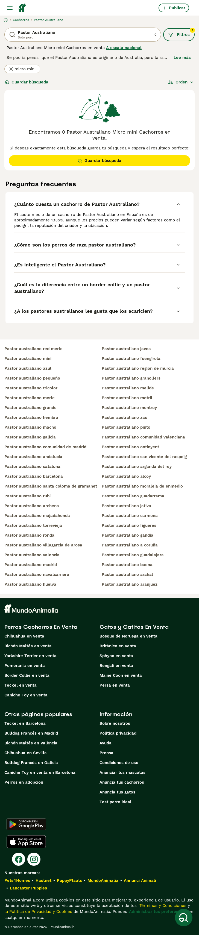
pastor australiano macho (30, 427)
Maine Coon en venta (120, 675)
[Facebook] (18, 859)
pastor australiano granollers (131, 378)
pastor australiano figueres (129, 525)
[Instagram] (33, 859)
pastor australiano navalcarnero (36, 574)
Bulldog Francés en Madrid (31, 733)
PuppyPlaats (69, 880)
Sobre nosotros (114, 723)
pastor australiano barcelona (33, 476)
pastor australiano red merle (33, 348)
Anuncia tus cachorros (121, 782)
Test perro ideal (115, 801)
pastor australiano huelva (30, 584)
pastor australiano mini (27, 358)
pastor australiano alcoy (126, 476)
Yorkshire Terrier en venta (30, 655)
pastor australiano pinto (126, 427)
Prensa (106, 752)
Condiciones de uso (118, 762)
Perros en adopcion (23, 782)
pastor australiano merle (29, 397)
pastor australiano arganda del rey (137, 466)
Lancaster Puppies (28, 888)
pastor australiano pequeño (32, 378)
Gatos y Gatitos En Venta (134, 627)
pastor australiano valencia (32, 554)
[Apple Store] (26, 841)
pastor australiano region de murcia (138, 368)
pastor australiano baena (127, 564)
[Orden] (181, 82)
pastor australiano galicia (30, 437)
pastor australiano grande (30, 407)
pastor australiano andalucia (33, 456)
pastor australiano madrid (30, 564)
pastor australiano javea (126, 348)
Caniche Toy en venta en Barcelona (39, 772)
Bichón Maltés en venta (28, 646)
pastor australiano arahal (127, 574)
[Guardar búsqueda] (183, 917)
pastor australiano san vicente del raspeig (144, 456)
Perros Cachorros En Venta (40, 627)
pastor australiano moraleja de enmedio (142, 486)
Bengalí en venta (116, 665)
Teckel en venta (20, 685)
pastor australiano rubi (27, 496)
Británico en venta (117, 646)
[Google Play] (26, 824)
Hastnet (43, 880)
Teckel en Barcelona (25, 723)
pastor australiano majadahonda (37, 515)
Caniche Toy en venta (26, 695)
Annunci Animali (140, 880)
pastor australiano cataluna (32, 466)
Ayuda (105, 743)
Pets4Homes (17, 880)
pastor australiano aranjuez (129, 584)
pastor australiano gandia (127, 535)
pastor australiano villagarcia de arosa (43, 545)
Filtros (181, 32)
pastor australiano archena (31, 505)
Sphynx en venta (116, 655)
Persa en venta (114, 685)
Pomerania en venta (24, 665)
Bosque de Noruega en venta (128, 636)
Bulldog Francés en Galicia (31, 762)
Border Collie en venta (26, 675)
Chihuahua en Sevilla (25, 752)
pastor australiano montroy (129, 407)
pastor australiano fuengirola (131, 358)
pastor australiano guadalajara (133, 554)
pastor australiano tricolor (30, 388)
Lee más (182, 57)
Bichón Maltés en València (30, 743)
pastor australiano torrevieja (33, 525)
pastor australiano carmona (130, 515)
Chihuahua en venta (24, 636)
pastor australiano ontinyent (130, 446)
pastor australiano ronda (29, 535)
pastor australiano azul (27, 368)
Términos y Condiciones (162, 905)
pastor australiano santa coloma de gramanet (50, 486)
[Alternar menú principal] (9, 7)
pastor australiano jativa (126, 505)
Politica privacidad (117, 733)
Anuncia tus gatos (117, 792)
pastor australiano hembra (31, 417)
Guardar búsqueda (26, 82)
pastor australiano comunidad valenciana (143, 437)
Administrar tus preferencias (157, 911)
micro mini (22, 69)
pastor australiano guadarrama (133, 496)
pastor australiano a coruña (130, 545)
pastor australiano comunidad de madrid (45, 446)
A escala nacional (124, 47)
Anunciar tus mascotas (122, 772)
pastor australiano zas (124, 417)
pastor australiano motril (127, 397)
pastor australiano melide (128, 388)
